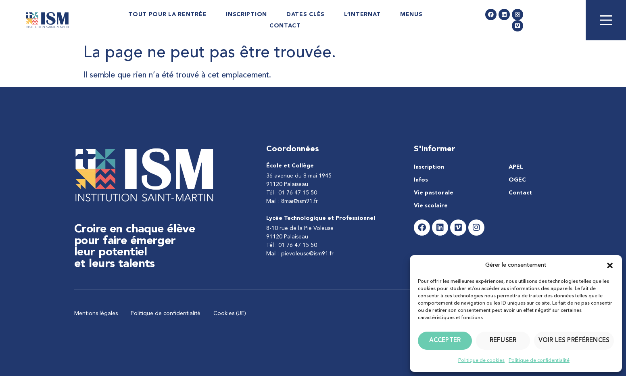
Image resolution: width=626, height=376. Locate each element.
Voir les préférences (573, 341)
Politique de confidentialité (539, 360)
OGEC (517, 180)
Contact (285, 26)
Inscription (246, 14)
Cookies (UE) (229, 313)
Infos (421, 180)
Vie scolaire (431, 206)
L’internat (362, 14)
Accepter (445, 341)
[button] (610, 265)
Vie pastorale (433, 193)
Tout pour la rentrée (167, 14)
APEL (516, 167)
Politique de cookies (481, 360)
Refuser (503, 341)
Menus (411, 14)
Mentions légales (96, 313)
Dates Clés (305, 14)
